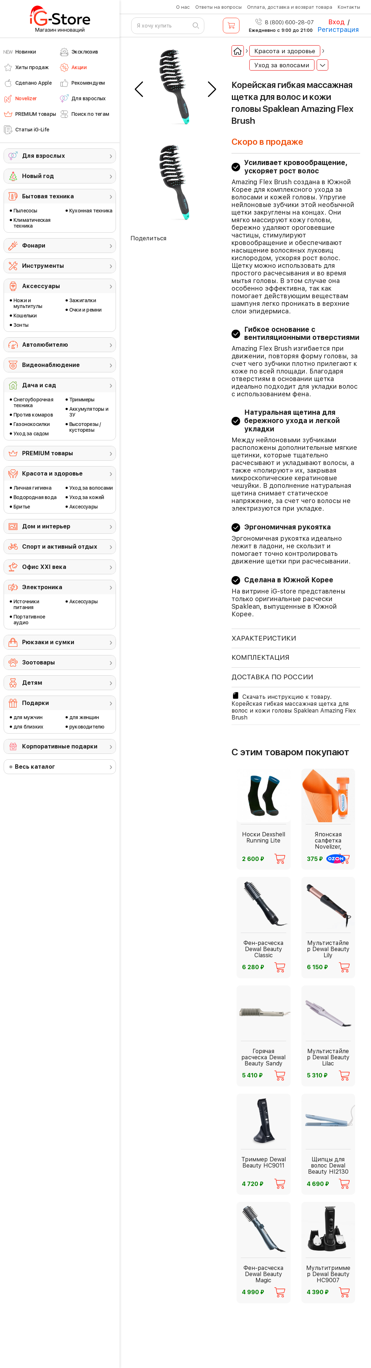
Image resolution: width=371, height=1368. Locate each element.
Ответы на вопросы (218, 7)
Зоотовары (38, 662)
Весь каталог (35, 766)
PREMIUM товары (47, 453)
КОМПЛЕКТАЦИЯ (260, 657)
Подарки (35, 703)
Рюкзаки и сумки (48, 642)
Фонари (33, 245)
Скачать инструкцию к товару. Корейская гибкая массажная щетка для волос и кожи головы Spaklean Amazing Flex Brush (294, 706)
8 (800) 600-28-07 (284, 22)
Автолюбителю (45, 344)
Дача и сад (39, 385)
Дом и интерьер (46, 526)
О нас (183, 7)
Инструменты (43, 265)
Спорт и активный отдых (59, 546)
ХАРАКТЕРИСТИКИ (264, 638)
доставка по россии (272, 677)
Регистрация (338, 29)
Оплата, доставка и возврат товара (289, 7)
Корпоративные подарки (59, 746)
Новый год (38, 176)
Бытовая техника (48, 196)
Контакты (349, 7)
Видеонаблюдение (51, 365)
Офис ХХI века (44, 566)
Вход (336, 22)
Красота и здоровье (52, 473)
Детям (32, 682)
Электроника (42, 587)
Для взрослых (43, 155)
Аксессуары (41, 286)
